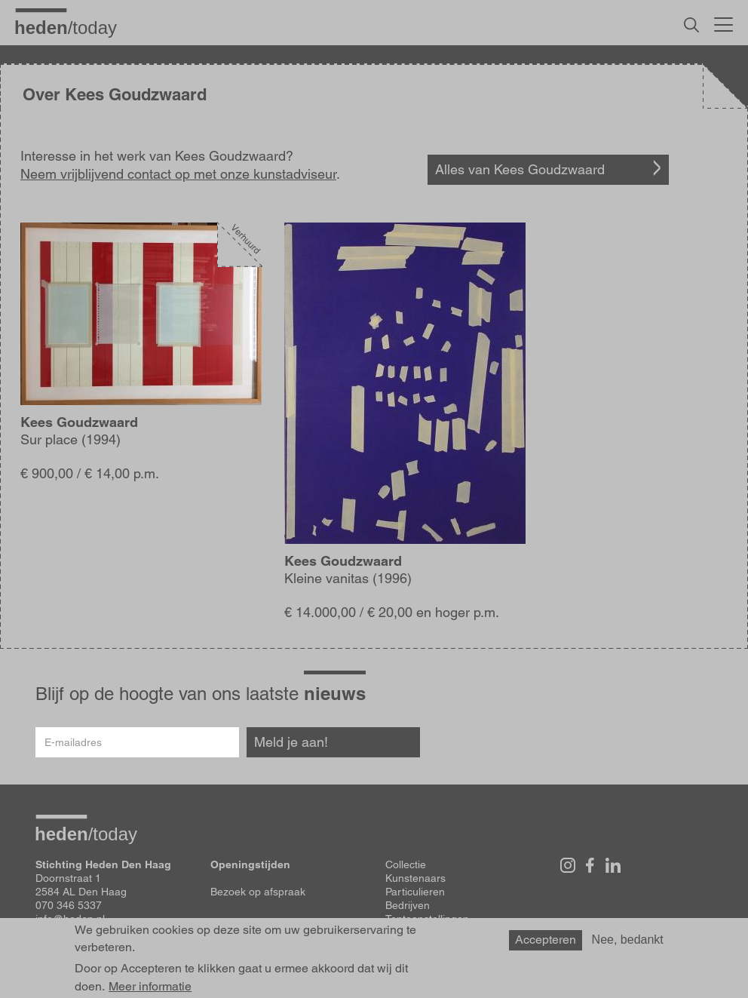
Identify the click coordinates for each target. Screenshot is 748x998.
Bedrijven (407, 905)
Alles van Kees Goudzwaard (520, 169)
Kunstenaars (415, 878)
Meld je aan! (291, 742)
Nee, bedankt (628, 939)
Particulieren (415, 892)
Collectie (405, 864)
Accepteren (545, 939)
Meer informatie (150, 986)
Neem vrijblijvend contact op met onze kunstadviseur (178, 174)
